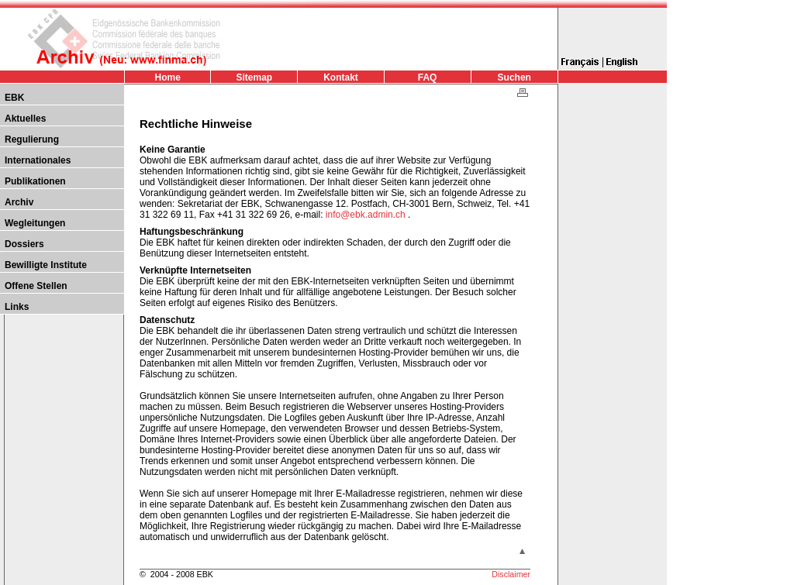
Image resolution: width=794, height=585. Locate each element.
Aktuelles (25, 118)
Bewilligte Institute (46, 265)
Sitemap (254, 77)
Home (168, 77)
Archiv (19, 202)
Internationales (38, 160)
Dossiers (24, 244)
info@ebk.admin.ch (367, 214)
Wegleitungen (35, 223)
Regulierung (32, 139)
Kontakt (340, 77)
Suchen (514, 77)
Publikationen (35, 181)
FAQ (427, 77)
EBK (14, 97)
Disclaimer (511, 574)
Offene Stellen (36, 285)
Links (17, 306)
